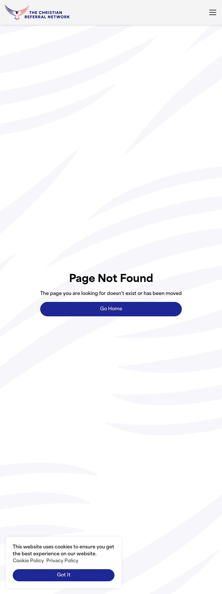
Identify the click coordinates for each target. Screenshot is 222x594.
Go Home (111, 309)
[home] (37, 12)
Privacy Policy (62, 561)
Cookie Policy (28, 561)
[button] (211, 12)
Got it (64, 575)
